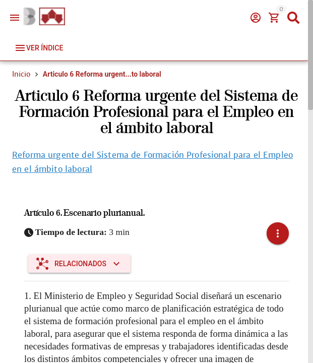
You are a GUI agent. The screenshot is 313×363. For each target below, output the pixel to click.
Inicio (21, 74)
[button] (278, 233)
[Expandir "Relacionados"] (79, 264)
